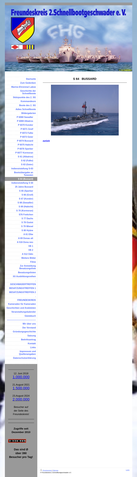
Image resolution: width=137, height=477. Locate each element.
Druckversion (46, 470)
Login (128, 470)
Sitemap (55, 470)
